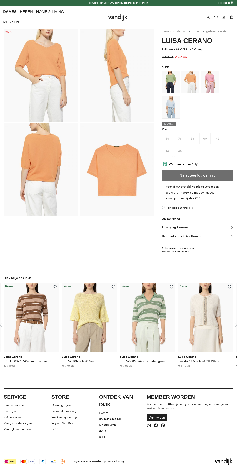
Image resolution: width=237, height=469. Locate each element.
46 (182, 147)
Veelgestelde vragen (18, 418)
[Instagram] (149, 421)
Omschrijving (171, 214)
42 (219, 135)
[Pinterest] (163, 421)
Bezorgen (10, 406)
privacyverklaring (114, 457)
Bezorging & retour (175, 223)
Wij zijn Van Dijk (62, 418)
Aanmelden (157, 413)
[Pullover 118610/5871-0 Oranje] (190, 82)
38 (194, 135)
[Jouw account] (224, 17)
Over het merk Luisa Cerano (181, 231)
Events (103, 408)
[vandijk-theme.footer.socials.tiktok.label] (170, 421)
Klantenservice (14, 400)
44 (169, 147)
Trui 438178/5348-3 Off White (198, 356)
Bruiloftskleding (110, 414)
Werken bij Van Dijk (64, 412)
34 (169, 135)
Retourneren (12, 412)
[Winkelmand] (232, 17)
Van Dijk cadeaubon (17, 424)
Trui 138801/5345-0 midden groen (143, 356)
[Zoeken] (208, 17)
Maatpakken (107, 420)
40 (207, 135)
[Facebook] (156, 421)
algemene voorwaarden (87, 457)
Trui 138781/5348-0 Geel (78, 356)
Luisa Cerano (187, 41)
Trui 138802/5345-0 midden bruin (26, 356)
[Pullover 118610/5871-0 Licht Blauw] (171, 107)
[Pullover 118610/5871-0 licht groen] (171, 82)
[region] (118, 321)
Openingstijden (61, 400)
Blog (102, 432)
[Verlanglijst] (216, 17)
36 (181, 135)
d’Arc (102, 426)
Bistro (55, 424)
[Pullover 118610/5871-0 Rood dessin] (210, 82)
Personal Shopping (63, 406)
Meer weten (166, 404)
